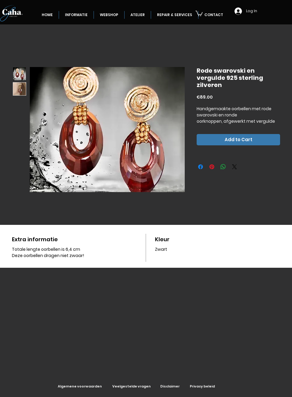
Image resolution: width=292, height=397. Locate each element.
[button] (199, 13)
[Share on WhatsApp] (223, 166)
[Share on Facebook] (200, 166)
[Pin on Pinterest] (211, 166)
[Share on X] (234, 166)
